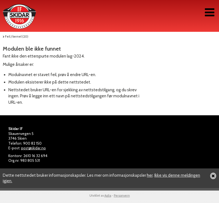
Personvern (122, 195)
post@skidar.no (33, 148)
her (150, 175)
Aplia (107, 195)
